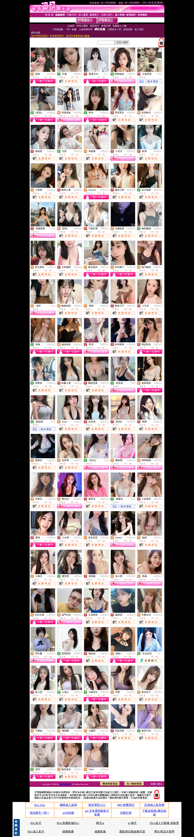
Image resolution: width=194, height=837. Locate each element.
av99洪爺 (68, 812)
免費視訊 (51, 74)
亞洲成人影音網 (154, 804)
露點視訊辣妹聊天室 (132, 831)
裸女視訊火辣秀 (164, 831)
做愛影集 (100, 831)
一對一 (105, 74)
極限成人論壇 (68, 804)
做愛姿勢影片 (65, 784)
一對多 (159, 74)
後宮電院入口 (97, 804)
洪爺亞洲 (125, 812)
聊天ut (100, 823)
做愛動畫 (68, 831)
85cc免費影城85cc (68, 823)
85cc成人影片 (35, 831)
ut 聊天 (132, 823)
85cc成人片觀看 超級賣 (164, 823)
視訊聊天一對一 (40, 812)
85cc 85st (39, 805)
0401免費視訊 (125, 804)
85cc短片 (35, 823)
